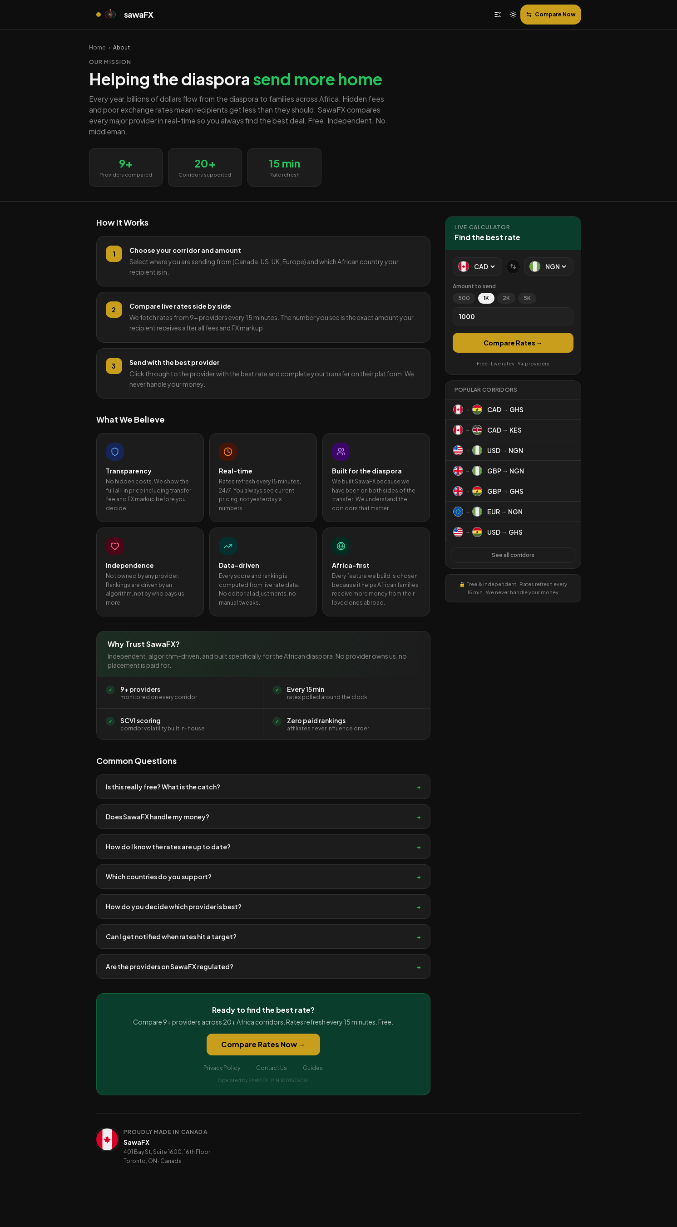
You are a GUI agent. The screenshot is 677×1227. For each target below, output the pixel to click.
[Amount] (513, 316)
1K (486, 298)
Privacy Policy (221, 1067)
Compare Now (551, 14)
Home (97, 47)
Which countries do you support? (263, 876)
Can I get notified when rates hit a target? (263, 936)
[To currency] (556, 266)
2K (506, 298)
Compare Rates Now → (263, 1044)
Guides (313, 1067)
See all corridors (513, 555)
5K (527, 298)
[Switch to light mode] (513, 14)
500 (464, 298)
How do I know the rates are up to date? (263, 846)
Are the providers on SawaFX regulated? (263, 966)
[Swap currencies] (513, 266)
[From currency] (484, 266)
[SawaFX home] (124, 14)
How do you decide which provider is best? (263, 906)
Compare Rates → (513, 343)
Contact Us (271, 1067)
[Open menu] (497, 14)
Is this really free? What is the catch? (263, 786)
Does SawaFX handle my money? (263, 816)
